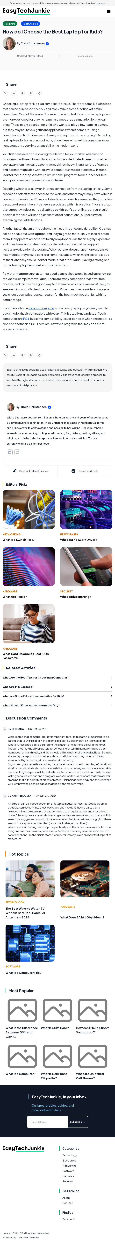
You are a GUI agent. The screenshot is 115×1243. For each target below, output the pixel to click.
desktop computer (41, 308)
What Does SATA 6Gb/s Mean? (82, 917)
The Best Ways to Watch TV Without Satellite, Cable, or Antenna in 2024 (25, 913)
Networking (12, 534)
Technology (15, 902)
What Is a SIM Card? (55, 1028)
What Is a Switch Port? (19, 539)
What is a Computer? (21, 1074)
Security (66, 591)
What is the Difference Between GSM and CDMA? (22, 1032)
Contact (67, 1203)
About (66, 1197)
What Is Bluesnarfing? (75, 596)
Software (13, 966)
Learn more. (100, 3)
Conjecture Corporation (37, 1233)
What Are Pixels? (15, 596)
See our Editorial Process (30, 471)
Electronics (69, 1160)
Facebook (68, 1219)
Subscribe (78, 1122)
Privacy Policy (9, 1237)
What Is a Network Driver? (78, 539)
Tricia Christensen (33, 43)
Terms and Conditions (28, 1237)
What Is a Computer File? (24, 972)
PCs (26, 318)
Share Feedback (84, 471)
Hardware (10, 591)
